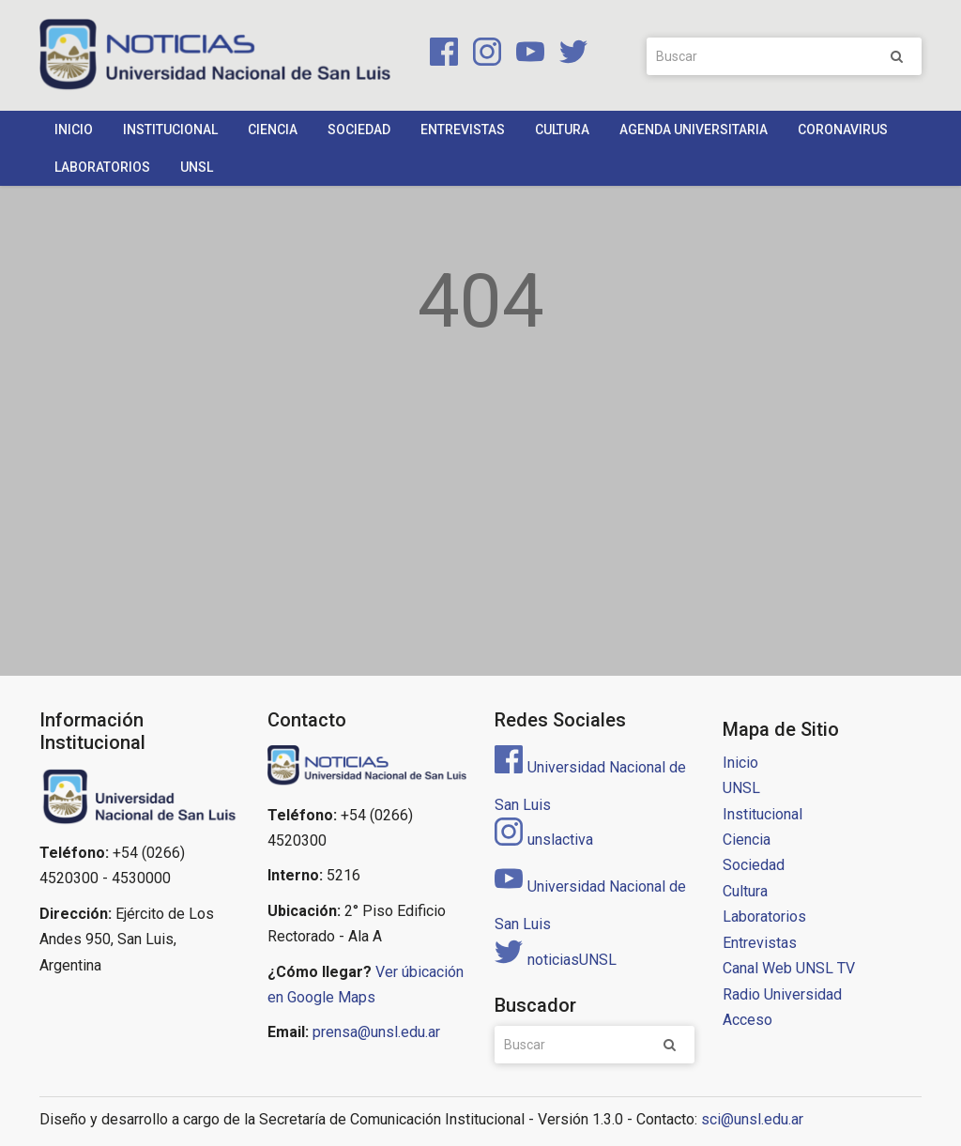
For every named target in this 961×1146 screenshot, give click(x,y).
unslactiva (544, 839)
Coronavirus (843, 129)
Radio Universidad (782, 994)
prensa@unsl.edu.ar (376, 1032)
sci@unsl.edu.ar (752, 1119)
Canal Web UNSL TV (789, 968)
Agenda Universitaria (693, 129)
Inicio (73, 129)
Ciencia (272, 129)
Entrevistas (462, 129)
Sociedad (359, 129)
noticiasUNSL (556, 960)
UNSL (196, 167)
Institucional (170, 129)
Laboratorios (102, 167)
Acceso (747, 1020)
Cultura (562, 129)
